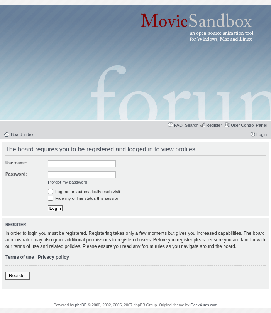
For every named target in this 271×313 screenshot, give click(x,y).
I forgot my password (67, 182)
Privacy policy (53, 257)
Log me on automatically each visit (84, 191)
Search (191, 125)
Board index (22, 134)
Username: (16, 163)
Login (261, 134)
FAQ (178, 125)
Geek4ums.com (203, 305)
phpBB (80, 305)
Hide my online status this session (83, 198)
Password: (16, 174)
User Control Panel (249, 125)
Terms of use (19, 257)
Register (214, 125)
